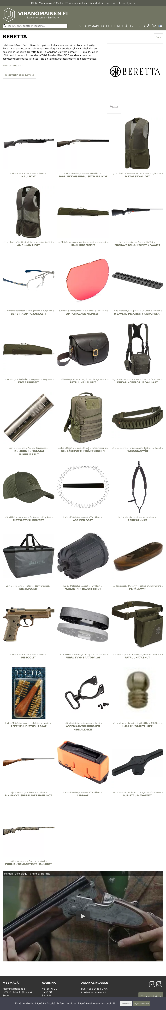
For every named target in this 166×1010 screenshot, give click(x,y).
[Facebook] (152, 984)
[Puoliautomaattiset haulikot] (28, 838)
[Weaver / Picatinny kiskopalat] (137, 288)
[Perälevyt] (137, 563)
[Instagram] (159, 984)
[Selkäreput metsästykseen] (83, 425)
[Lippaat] (83, 769)
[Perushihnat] (137, 494)
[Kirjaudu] (148, 26)
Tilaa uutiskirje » (151, 996)
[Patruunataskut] (137, 632)
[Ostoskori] (154, 26)
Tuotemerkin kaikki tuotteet (19, 74)
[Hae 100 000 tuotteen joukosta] (35, 26)
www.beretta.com (13, 65)
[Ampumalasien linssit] (83, 288)
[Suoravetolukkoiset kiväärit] (137, 219)
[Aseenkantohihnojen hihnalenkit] (83, 700)
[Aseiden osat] (83, 494)
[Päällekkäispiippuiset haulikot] (83, 151)
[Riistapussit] (28, 563)
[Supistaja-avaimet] (137, 769)
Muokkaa (125, 1003)
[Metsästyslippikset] (28, 494)
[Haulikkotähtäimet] (137, 700)
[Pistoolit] (28, 632)
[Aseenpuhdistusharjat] (28, 700)
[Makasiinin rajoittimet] (83, 563)
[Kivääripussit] (28, 356)
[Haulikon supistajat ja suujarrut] (28, 425)
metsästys (126, 26)
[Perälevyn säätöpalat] (83, 632)
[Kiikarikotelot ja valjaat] (137, 356)
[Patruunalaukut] (83, 356)
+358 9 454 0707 (97, 988)
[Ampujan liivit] (28, 219)
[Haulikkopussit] (83, 219)
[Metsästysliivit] (137, 151)
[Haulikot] (28, 151)
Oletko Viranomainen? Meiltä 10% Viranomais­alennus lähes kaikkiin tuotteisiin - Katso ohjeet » (83, 3)
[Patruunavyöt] (137, 425)
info (141, 26)
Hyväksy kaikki (141, 1003)
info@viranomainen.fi (93, 992)
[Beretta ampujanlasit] (28, 288)
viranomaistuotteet (97, 26)
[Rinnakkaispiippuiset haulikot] (28, 769)
